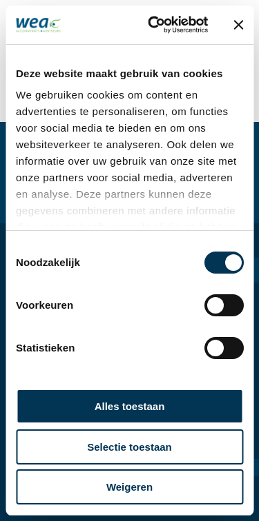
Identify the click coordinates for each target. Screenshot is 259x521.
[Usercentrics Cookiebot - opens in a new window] (154, 25)
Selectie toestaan (129, 447)
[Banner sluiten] (238, 25)
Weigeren (129, 487)
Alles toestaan (130, 406)
